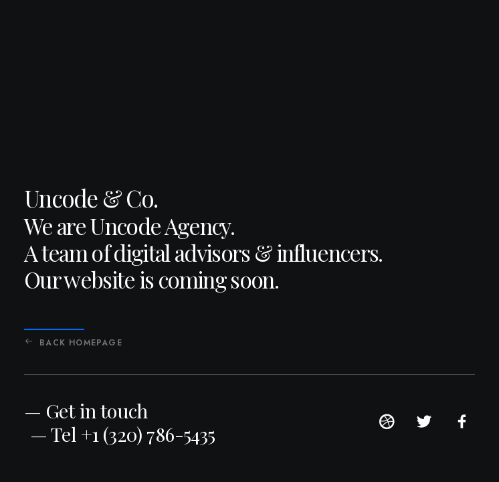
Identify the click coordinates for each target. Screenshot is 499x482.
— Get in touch (86, 410)
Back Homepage (73, 343)
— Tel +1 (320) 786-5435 (122, 434)
